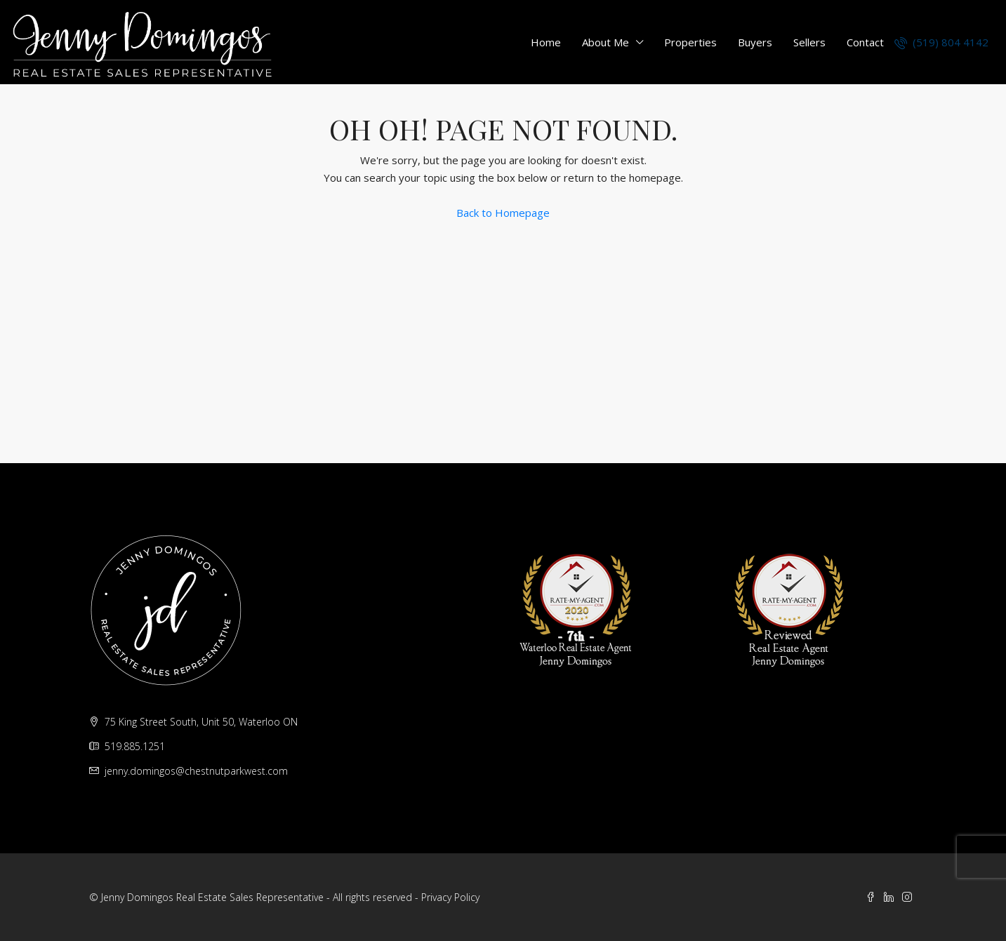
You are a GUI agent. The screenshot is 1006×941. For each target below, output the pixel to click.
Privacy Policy (450, 897)
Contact (865, 42)
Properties (690, 42)
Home (546, 42)
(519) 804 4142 (941, 42)
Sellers (809, 42)
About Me (605, 42)
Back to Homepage (503, 213)
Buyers (755, 42)
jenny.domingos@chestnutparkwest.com (196, 771)
